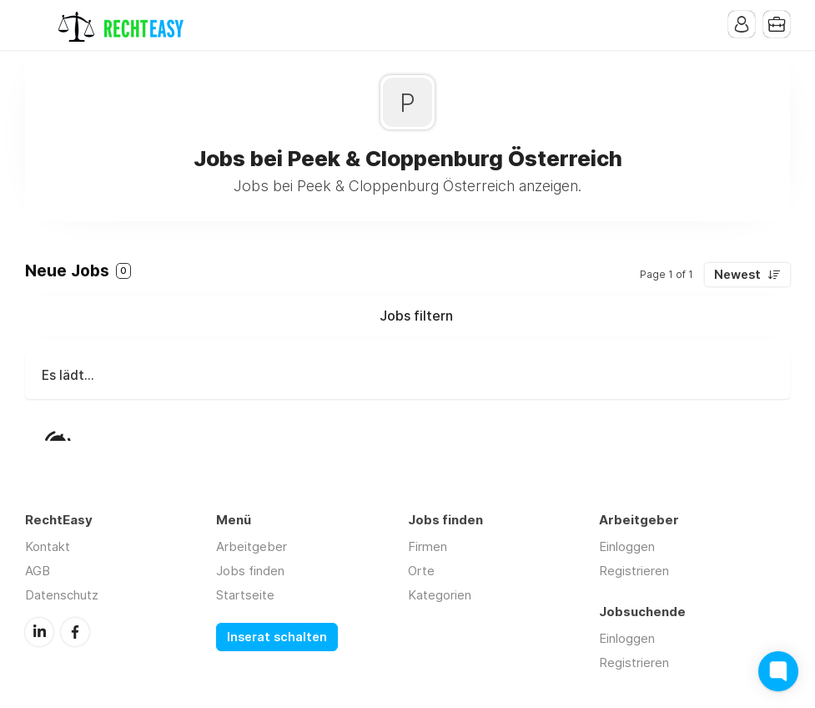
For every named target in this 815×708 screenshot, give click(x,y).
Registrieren (634, 571)
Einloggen (627, 546)
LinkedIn (39, 632)
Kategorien (439, 595)
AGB (37, 571)
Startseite (245, 595)
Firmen (427, 546)
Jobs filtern (416, 315)
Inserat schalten (277, 637)
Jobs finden (250, 571)
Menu (37, 25)
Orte (421, 571)
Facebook (75, 632)
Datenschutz (61, 595)
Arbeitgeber (251, 546)
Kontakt (47, 546)
